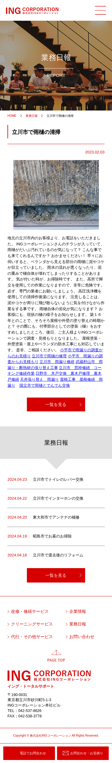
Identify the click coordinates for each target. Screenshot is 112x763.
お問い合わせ (81, 636)
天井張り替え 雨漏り (39, 379)
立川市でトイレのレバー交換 (45, 479)
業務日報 (77, 624)
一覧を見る (55, 404)
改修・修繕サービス (30, 611)
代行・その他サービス (32, 636)
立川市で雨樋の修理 (49, 356)
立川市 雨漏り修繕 (56, 362)
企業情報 (77, 611)
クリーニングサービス (32, 624)
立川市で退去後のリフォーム (45, 555)
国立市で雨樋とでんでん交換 (44, 385)
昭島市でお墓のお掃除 (39, 536)
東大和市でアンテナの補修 (43, 517)
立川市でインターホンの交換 (45, 498)
